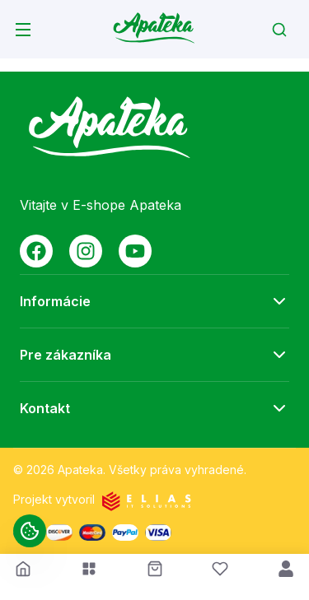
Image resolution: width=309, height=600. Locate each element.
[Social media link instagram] (85, 251)
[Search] (279, 29)
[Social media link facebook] (36, 251)
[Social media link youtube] (135, 251)
